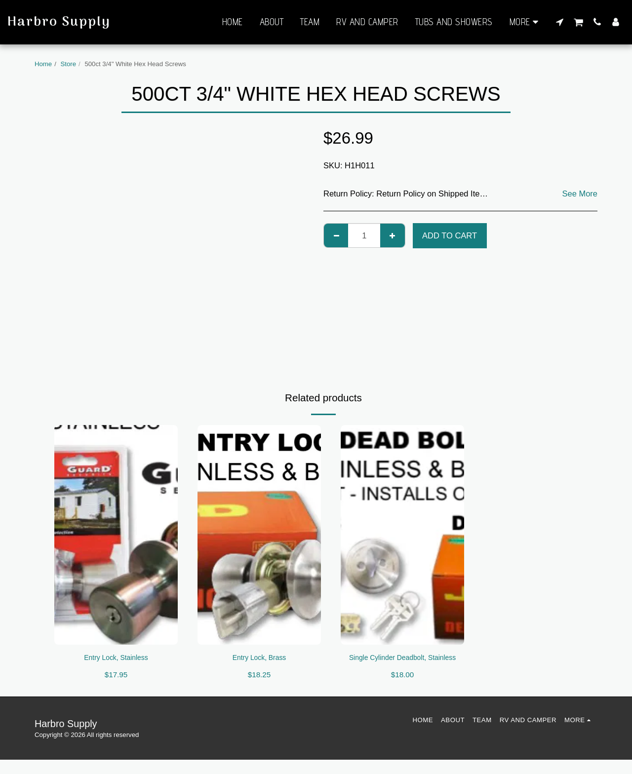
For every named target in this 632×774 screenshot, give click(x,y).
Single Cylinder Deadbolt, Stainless (402, 664)
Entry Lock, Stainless (116, 658)
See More (579, 193)
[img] (116, 534)
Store (69, 64)
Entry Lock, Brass (259, 658)
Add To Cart (449, 235)
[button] (559, 22)
